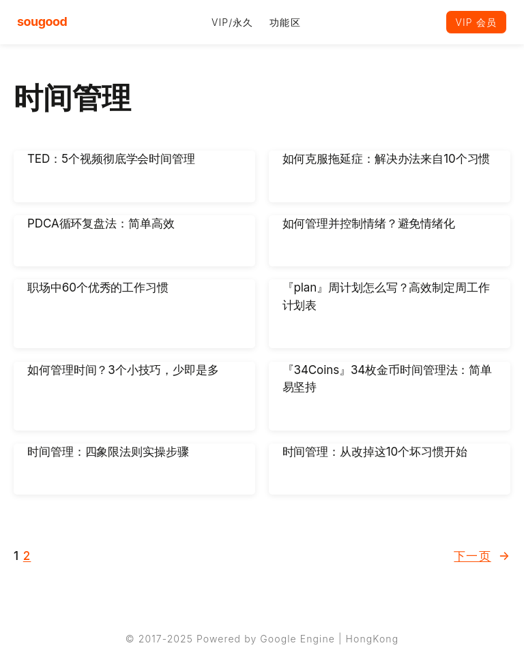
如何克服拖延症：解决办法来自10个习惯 (386, 159)
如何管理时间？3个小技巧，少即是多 (123, 370)
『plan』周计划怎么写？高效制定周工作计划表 (386, 297)
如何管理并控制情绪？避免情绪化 (369, 223)
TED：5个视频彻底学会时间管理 (111, 159)
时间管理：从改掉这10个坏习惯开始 (374, 451)
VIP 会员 (476, 22)
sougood (42, 21)
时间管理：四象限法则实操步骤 (108, 451)
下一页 (482, 556)
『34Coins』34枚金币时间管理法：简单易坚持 (387, 378)
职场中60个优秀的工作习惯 (98, 288)
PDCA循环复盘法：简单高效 (101, 223)
